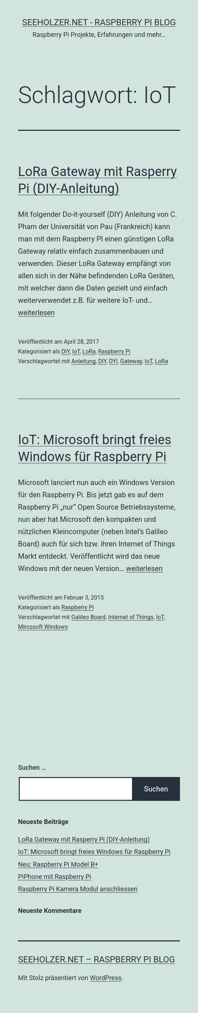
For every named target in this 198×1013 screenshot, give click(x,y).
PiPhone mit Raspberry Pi (54, 876)
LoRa (89, 351)
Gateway (131, 361)
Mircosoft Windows (43, 626)
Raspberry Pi (114, 351)
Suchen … (32, 767)
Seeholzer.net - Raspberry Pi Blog (99, 22)
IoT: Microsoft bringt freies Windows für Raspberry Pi (94, 851)
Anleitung (83, 361)
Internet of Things (131, 617)
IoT (76, 351)
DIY (65, 351)
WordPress (105, 978)
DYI (113, 361)
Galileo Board (88, 617)
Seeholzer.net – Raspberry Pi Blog (96, 959)
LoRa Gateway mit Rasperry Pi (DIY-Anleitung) (84, 839)
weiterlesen (36, 312)
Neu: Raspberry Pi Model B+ (58, 864)
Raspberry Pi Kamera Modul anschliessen (78, 889)
